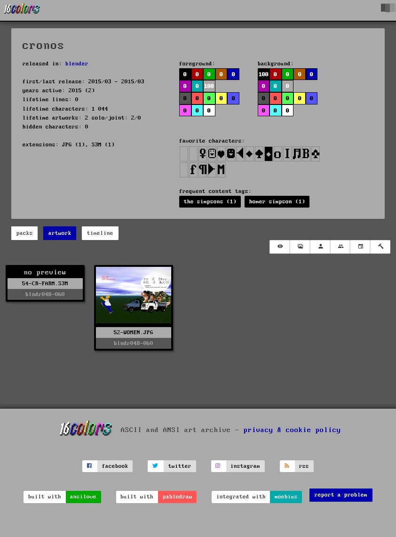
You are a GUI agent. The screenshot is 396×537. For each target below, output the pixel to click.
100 (209, 86)
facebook (115, 466)
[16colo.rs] (22, 10)
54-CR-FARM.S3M (45, 284)
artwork (59, 233)
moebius (286, 497)
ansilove (83, 497)
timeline (100, 233)
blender (76, 64)
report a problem (341, 495)
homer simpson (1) (277, 202)
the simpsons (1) (210, 202)
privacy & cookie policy (292, 430)
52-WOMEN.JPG (133, 332)
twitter (179, 466)
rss (304, 466)
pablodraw (177, 497)
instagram (245, 466)
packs (24, 233)
